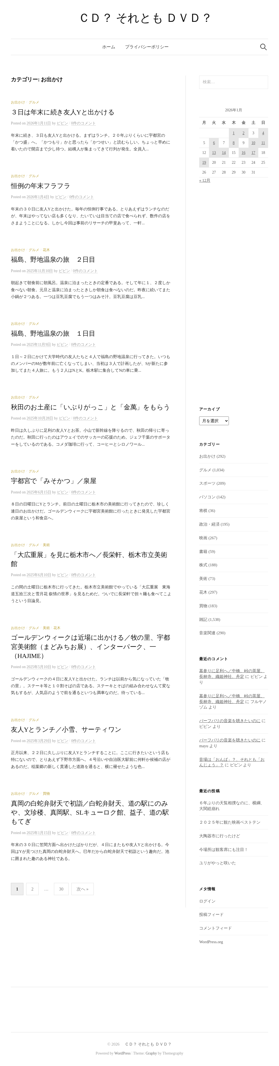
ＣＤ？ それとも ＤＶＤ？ (139, 17)
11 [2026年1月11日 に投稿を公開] (263, 143)
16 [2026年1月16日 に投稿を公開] (243, 153)
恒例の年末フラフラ (41, 185)
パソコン (207, 497)
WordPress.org (211, 942)
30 (61, 889)
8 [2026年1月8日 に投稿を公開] (234, 143)
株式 (203, 565)
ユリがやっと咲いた (217, 863)
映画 (203, 538)
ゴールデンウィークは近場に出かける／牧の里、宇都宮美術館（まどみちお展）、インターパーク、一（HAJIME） (90, 646)
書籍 (203, 551)
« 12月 (204, 180)
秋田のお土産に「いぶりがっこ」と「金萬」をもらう (90, 407)
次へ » (83, 889)
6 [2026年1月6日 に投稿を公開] (214, 143)
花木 (46, 250)
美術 (46, 545)
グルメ (34, 102)
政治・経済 (209, 524)
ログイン (207, 901)
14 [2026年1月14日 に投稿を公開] (224, 153)
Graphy (151, 1053)
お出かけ (18, 102)
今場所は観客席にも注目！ (223, 849)
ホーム (108, 46)
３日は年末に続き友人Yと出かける (62, 112)
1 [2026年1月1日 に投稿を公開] (234, 133)
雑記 (203, 619)
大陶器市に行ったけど (219, 836)
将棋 (203, 510)
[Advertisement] (233, 295)
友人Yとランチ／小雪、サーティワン (66, 729)
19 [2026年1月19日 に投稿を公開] (204, 162)
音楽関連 (207, 633)
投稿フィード (211, 914)
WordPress (122, 1053)
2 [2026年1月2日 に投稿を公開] (243, 133)
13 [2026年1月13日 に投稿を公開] (214, 153)
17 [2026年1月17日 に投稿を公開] (253, 153)
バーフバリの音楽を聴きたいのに (229, 721)
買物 (46, 794)
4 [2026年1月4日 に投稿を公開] (263, 133)
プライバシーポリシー (147, 46)
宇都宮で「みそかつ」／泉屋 (53, 480)
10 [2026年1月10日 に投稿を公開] (253, 143)
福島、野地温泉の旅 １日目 (53, 333)
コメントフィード (215, 928)
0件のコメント (83, 123)
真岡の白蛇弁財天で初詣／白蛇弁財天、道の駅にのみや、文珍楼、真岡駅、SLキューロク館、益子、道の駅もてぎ (90, 812)
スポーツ (207, 483)
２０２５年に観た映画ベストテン (229, 822)
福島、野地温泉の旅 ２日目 (53, 259)
